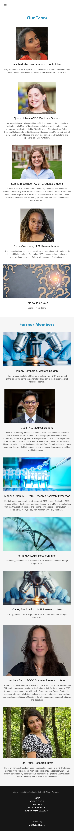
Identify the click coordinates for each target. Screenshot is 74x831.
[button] (10, 5)
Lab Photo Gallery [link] (37, 811)
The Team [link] (37, 804)
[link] (37, 825)
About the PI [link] (37, 801)
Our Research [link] (37, 808)
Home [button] (37, 798)
